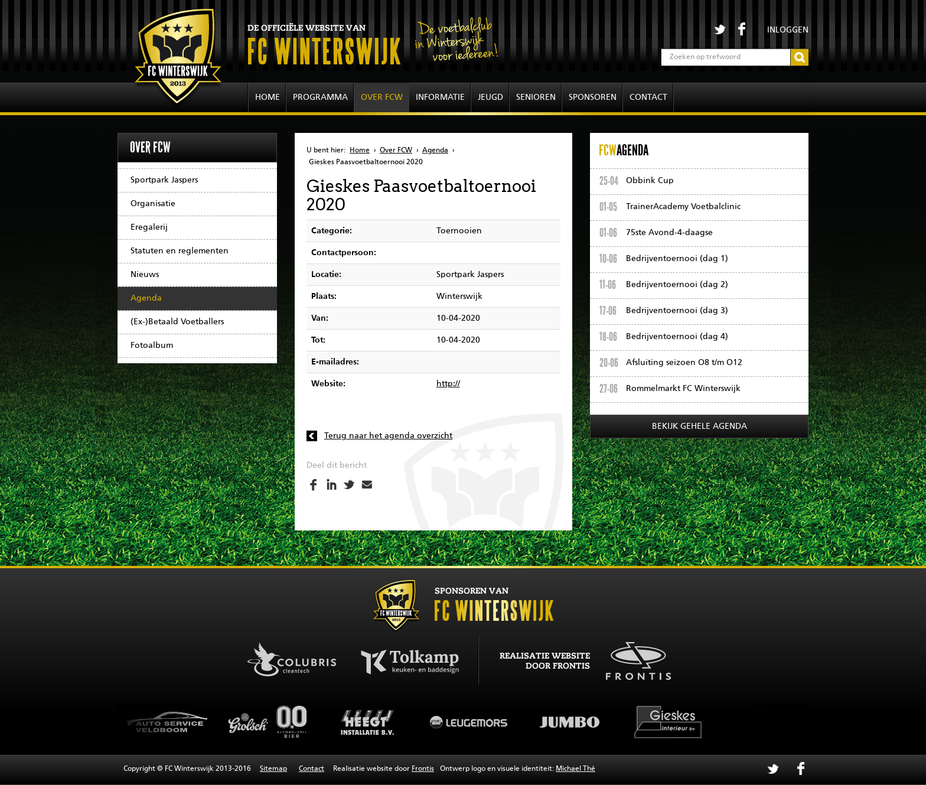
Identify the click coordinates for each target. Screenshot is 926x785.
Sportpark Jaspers (164, 180)
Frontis (423, 769)
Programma (320, 97)
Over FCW (382, 97)
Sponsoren (593, 97)
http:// (448, 384)
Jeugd (490, 97)
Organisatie (153, 204)
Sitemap (273, 769)
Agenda (146, 298)
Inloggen (787, 30)
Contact (648, 97)
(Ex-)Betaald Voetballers (177, 322)
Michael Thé (575, 769)
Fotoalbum (152, 345)
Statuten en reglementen (180, 251)
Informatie (440, 97)
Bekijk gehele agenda (699, 426)
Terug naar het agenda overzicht (388, 436)
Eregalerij (149, 227)
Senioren (536, 97)
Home (267, 97)
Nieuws (145, 275)
